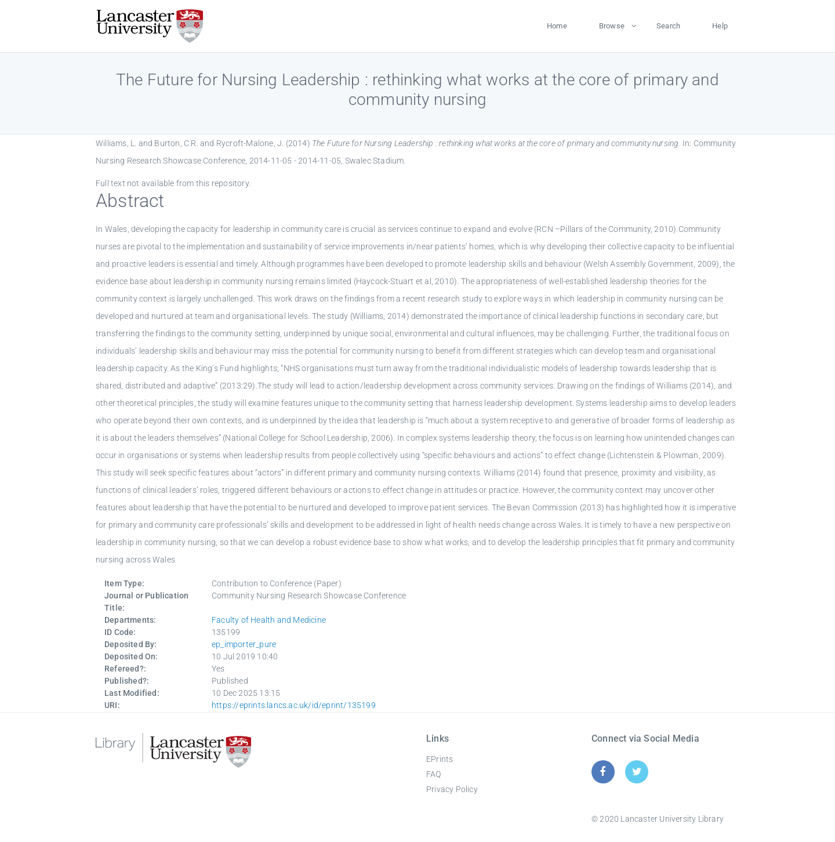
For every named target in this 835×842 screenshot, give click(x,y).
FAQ (433, 774)
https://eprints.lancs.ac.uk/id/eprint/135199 (294, 705)
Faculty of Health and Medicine (269, 620)
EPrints (439, 759)
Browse (612, 25)
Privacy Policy (452, 789)
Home (557, 25)
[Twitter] (637, 771)
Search (668, 25)
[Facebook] (603, 771)
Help (720, 25)
